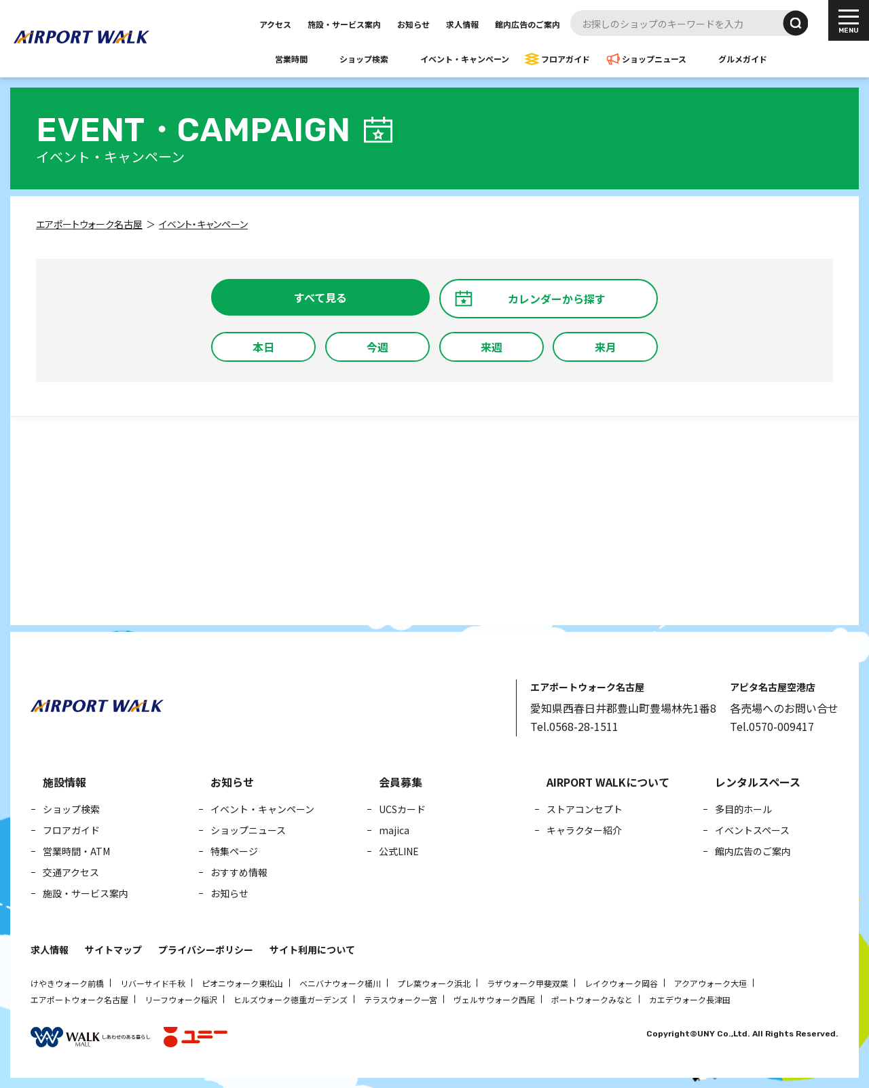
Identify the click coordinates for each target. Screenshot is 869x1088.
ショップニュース (654, 58)
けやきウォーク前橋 (67, 983)
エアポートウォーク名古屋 (79, 999)
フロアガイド (565, 58)
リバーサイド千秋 (152, 983)
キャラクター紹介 (584, 830)
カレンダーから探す (557, 298)
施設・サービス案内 (344, 24)
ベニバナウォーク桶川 (340, 983)
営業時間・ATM (76, 851)
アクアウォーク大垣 (710, 983)
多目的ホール (743, 809)
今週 (377, 347)
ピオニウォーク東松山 (242, 983)
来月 (605, 347)
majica (394, 830)
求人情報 (462, 24)
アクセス (275, 24)
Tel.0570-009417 (772, 726)
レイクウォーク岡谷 (621, 983)
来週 (491, 347)
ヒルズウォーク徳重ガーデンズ (291, 999)
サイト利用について (312, 949)
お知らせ (413, 24)
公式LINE (399, 851)
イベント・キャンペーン (464, 58)
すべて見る (320, 297)
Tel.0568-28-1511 (574, 726)
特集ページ (234, 851)
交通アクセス (71, 872)
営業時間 (291, 58)
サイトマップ (113, 949)
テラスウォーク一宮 (400, 999)
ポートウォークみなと (592, 999)
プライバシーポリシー (205, 949)
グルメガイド (742, 58)
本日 (263, 347)
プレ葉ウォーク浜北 (433, 983)
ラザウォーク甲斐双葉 (527, 983)
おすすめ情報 (238, 872)
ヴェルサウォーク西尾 (494, 999)
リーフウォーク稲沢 (181, 999)
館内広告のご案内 (527, 24)
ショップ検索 (363, 58)
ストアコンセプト (585, 809)
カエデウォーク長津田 (690, 999)
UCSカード (402, 809)
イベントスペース (752, 830)
